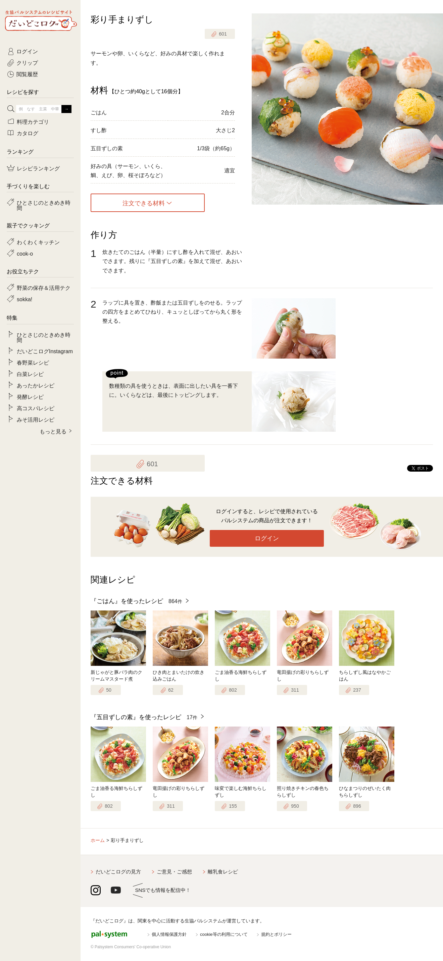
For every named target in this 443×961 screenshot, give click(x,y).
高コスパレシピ (35, 408)
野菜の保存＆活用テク (43, 287)
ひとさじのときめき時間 (43, 205)
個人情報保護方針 (169, 934)
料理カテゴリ (33, 121)
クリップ (27, 62)
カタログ (27, 133)
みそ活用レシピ (35, 419)
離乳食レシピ (223, 871)
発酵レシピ (30, 396)
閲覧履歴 (27, 73)
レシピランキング (38, 168)
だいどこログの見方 (118, 871)
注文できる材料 (143, 203)
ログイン (267, 538)
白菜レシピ (30, 373)
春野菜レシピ (33, 362)
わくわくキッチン (38, 242)
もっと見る (53, 431)
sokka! (24, 299)
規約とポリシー (276, 934)
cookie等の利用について (224, 934)
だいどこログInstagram (45, 351)
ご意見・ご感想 (174, 871)
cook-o (25, 253)
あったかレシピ (35, 385)
